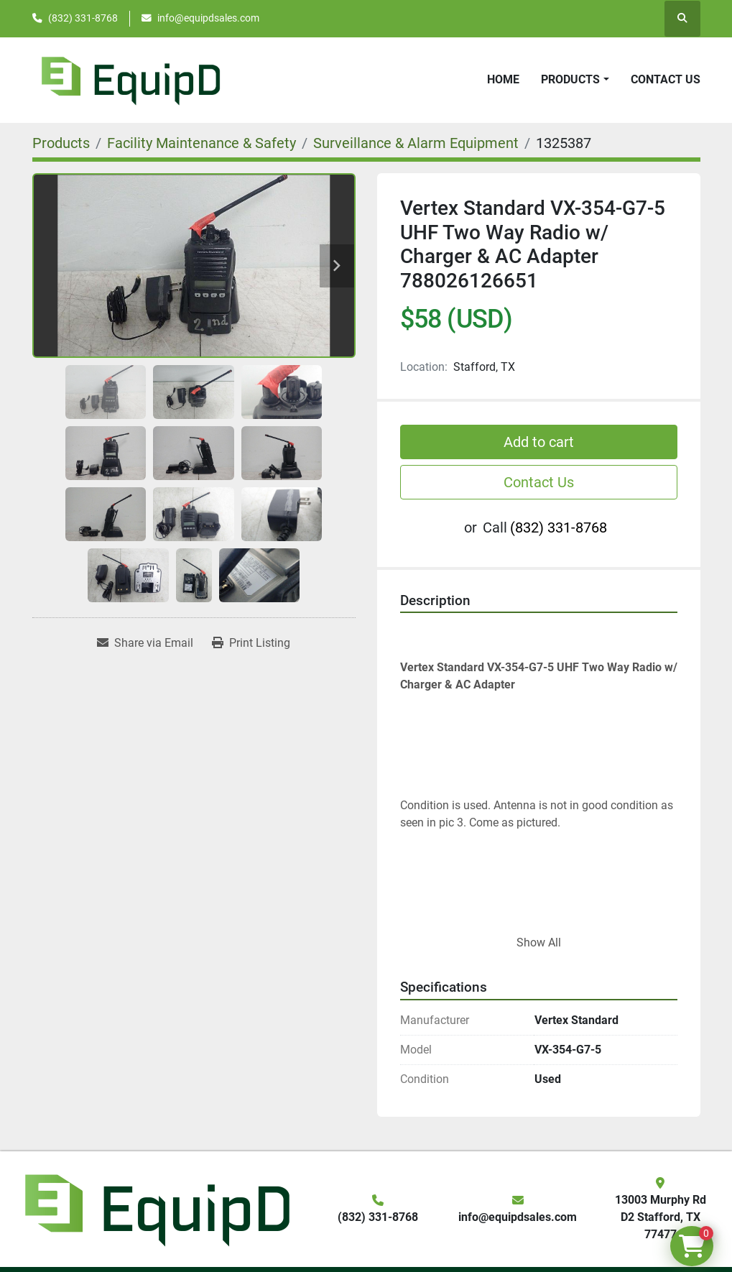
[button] (574, 79)
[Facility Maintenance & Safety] (201, 143)
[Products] (61, 143)
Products (570, 79)
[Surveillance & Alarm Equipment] (416, 143)
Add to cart (539, 442)
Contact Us (665, 79)
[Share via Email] (145, 643)
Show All (538, 942)
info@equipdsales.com (208, 18)
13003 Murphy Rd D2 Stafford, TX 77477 (660, 1217)
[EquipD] (155, 1208)
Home (503, 79)
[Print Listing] (251, 643)
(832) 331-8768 (83, 18)
